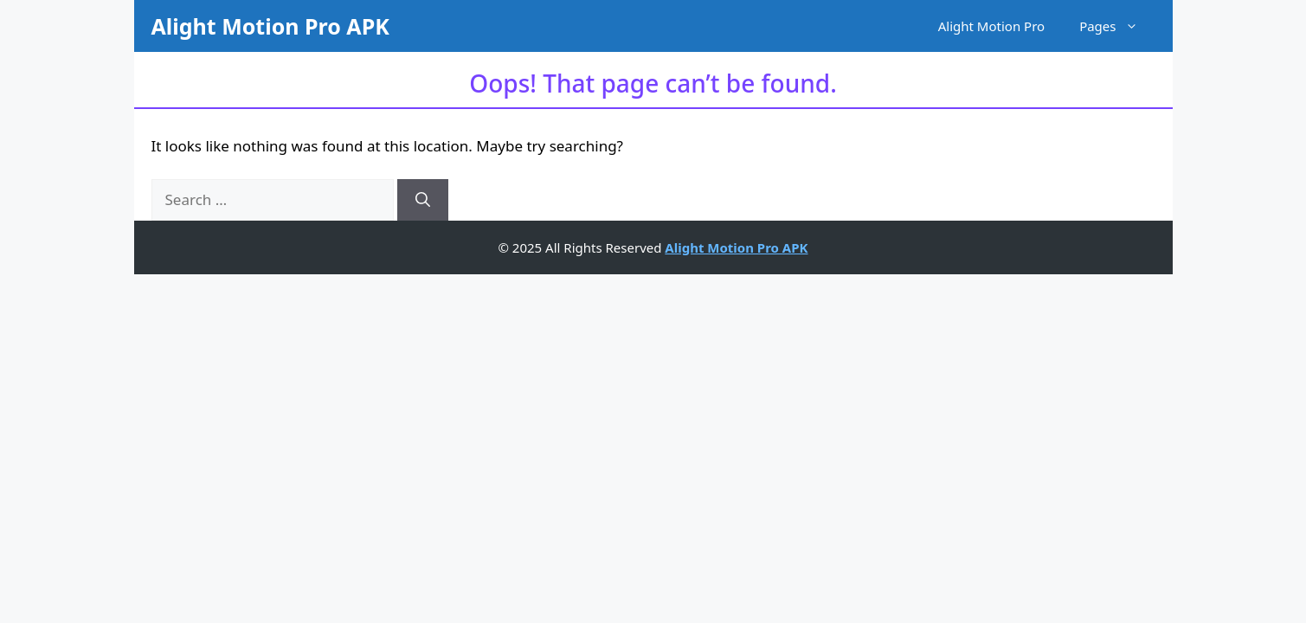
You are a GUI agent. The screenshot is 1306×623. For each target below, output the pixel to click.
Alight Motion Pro (991, 26)
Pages (1117, 26)
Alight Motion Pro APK (270, 26)
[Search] (422, 200)
